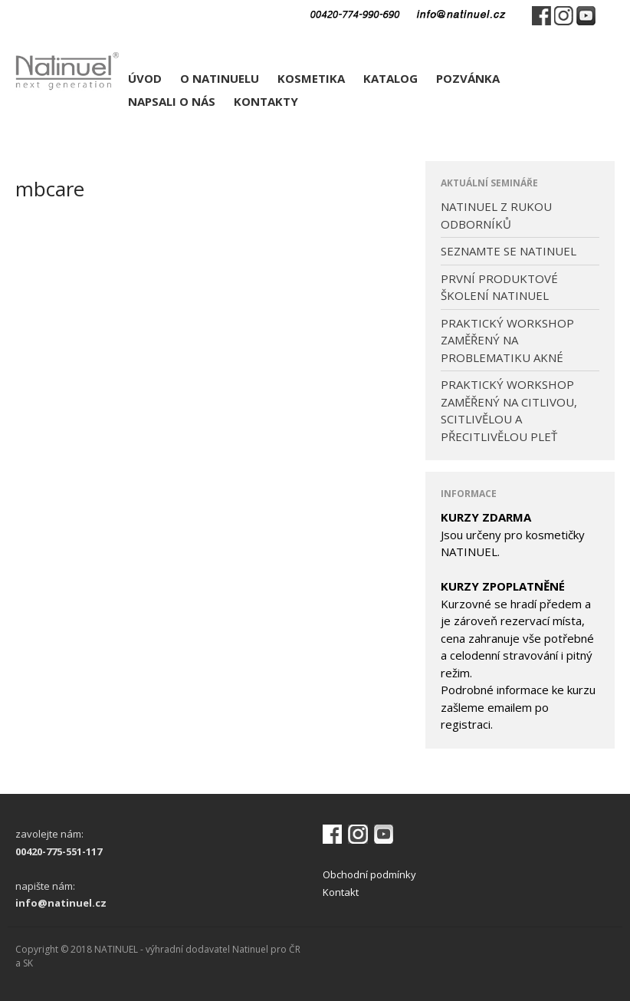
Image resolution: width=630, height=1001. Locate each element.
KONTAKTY (266, 101)
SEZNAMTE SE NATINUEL (508, 250)
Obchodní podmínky (369, 874)
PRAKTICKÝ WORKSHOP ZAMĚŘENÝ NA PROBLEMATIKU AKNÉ (507, 340)
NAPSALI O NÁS (171, 101)
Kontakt (341, 892)
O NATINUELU (219, 78)
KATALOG (390, 78)
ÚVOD (145, 78)
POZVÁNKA (468, 78)
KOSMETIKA (311, 78)
